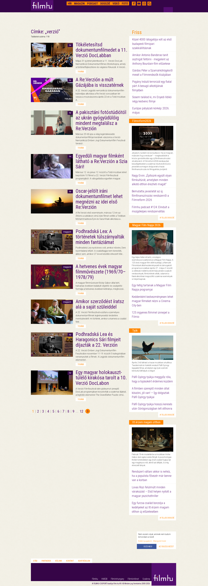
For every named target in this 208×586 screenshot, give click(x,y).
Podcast (92, 3)
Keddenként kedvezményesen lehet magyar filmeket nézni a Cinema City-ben (152, 301)
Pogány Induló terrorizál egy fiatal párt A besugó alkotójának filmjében (152, 86)
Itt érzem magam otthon (146, 422)
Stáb (35, 561)
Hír (70, 3)
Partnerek (46, 561)
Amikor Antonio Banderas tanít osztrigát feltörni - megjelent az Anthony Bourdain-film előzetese (151, 59)
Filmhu (95, 578)
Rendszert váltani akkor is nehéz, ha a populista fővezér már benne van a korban (151, 476)
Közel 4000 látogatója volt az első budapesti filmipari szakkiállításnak (152, 44)
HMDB (104, 578)
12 (81, 411)
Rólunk (58, 561)
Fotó (125, 3)
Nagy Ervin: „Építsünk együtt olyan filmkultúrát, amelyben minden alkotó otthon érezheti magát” (152, 180)
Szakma (146, 578)
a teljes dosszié (167, 218)
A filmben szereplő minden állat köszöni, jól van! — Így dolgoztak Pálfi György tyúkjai (150, 393)
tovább (81, 72)
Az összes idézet (166, 546)
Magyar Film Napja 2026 (146, 225)
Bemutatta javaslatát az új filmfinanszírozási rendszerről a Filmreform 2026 (150, 196)
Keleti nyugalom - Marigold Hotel (152, 541)
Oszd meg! (148, 546)
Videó (116, 3)
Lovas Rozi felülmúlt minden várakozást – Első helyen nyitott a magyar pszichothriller (151, 492)
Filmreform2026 (141, 121)
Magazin (79, 3)
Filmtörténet (133, 578)
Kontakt (70, 561)
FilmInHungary (117, 578)
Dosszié (105, 3)
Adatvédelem (84, 561)
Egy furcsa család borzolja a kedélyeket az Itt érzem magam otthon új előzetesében (150, 507)
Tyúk (135, 330)
